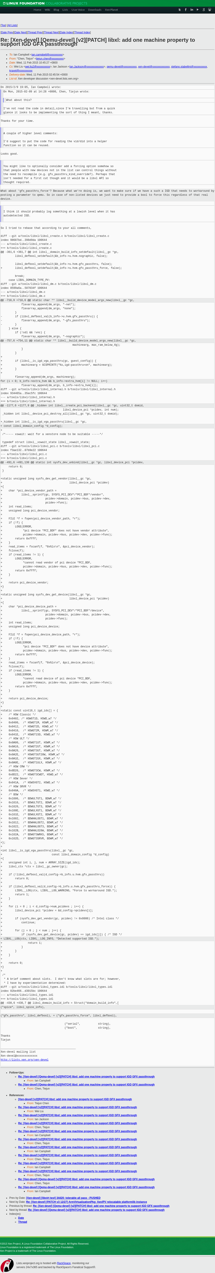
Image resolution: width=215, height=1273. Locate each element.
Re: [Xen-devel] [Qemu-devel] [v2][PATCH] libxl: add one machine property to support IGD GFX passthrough (86, 1076)
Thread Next (51, 32)
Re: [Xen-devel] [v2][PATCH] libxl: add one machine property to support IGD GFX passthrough (77, 1107)
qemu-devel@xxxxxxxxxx (122, 66)
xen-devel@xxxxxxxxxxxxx (154, 66)
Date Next (20, 32)
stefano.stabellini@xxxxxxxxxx (189, 66)
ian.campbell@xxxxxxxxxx (47, 54)
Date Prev (7, 32)
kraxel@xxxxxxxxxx (20, 70)
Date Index (66, 32)
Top (3, 25)
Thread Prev (35, 32)
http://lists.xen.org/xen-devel (25, 1060)
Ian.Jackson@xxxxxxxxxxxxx (87, 66)
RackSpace (63, 1263)
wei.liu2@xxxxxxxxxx (37, 66)
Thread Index (82, 32)
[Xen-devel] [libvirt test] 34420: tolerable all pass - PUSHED (63, 1197)
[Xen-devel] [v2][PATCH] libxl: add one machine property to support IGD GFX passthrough (75, 1099)
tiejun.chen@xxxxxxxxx (50, 58)
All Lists (12, 25)
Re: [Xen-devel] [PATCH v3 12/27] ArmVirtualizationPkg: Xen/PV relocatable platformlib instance (86, 1201)
